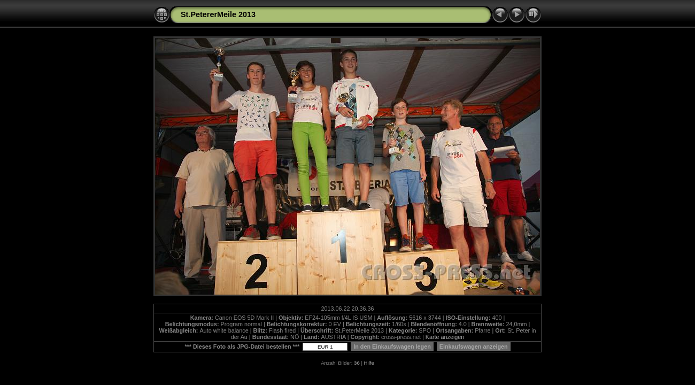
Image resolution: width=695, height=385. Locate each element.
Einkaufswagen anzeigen (473, 346)
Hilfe (369, 363)
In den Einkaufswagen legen (392, 346)
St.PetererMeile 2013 (218, 14)
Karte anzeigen (445, 337)
